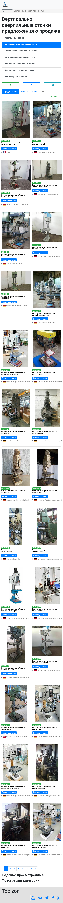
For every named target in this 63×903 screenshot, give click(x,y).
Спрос (35, 91)
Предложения (10, 91)
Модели (24, 91)
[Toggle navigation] (57, 4)
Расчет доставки (9, 149)
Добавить (55, 96)
